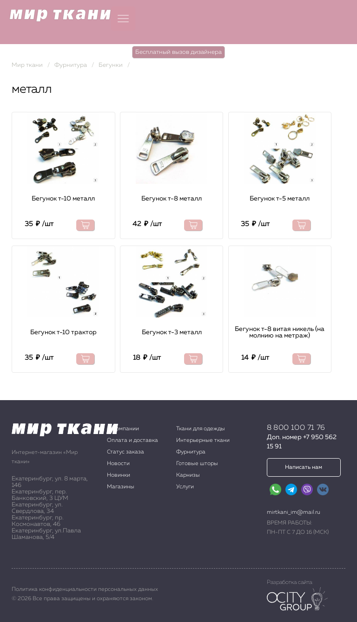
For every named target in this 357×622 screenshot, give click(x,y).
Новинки (118, 475)
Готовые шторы (197, 463)
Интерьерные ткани (203, 440)
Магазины (120, 487)
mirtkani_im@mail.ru (293, 512)
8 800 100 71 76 (296, 428)
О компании (123, 429)
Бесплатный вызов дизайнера (178, 52)
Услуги (185, 487)
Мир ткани (27, 65)
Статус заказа (125, 452)
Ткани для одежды (200, 429)
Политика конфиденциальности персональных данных (85, 589)
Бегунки (111, 65)
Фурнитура (70, 65)
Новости (118, 463)
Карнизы (188, 475)
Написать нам (303, 467)
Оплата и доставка (132, 440)
